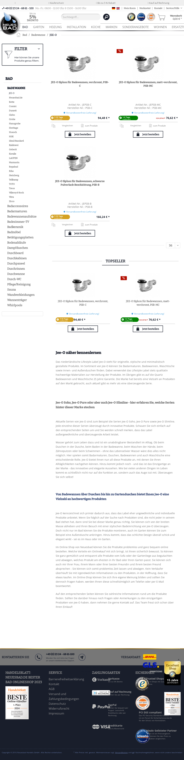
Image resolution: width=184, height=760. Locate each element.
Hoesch (13, 132)
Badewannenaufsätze (21, 216)
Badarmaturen (17, 211)
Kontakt (158, 8)
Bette (11, 102)
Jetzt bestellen (82, 134)
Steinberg (14, 175)
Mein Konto (130, 8)
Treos (12, 188)
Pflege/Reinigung (19, 284)
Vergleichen (62, 125)
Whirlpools (14, 305)
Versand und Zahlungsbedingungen (64, 696)
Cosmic (13, 106)
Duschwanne (16, 274)
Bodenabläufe (16, 242)
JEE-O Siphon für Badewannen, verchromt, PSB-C (80, 84)
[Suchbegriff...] (81, 17)
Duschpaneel (16, 263)
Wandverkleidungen (20, 295)
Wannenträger (17, 300)
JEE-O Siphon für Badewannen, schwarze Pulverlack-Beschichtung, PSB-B (80, 183)
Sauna (11, 289)
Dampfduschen (17, 248)
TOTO (12, 184)
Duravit (13, 110)
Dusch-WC (14, 279)
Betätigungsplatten (20, 237)
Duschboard (15, 253)
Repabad (13, 167)
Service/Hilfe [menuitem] (173, 8)
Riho (11, 171)
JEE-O (11, 93)
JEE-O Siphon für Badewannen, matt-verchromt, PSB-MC (148, 84)
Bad (9, 78)
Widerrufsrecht (59, 709)
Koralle (12, 154)
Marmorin (14, 162)
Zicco (11, 201)
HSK (11, 136)
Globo (12, 115)
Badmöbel (14, 232)
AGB (51, 689)
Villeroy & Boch (16, 192)
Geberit (13, 149)
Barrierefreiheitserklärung (66, 679)
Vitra (11, 197)
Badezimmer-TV (18, 221)
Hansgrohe (14, 123)
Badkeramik (15, 227)
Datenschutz (57, 704)
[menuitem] (32, 17)
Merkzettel (144, 8)
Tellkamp (13, 179)
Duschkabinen (17, 258)
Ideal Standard (16, 141)
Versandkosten (121, 752)
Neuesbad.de (15, 97)
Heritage (13, 128)
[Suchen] (106, 17)
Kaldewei (14, 145)
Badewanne (16, 88)
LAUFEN (13, 158)
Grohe (12, 119)
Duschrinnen (16, 268)
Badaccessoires (17, 206)
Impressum (56, 713)
